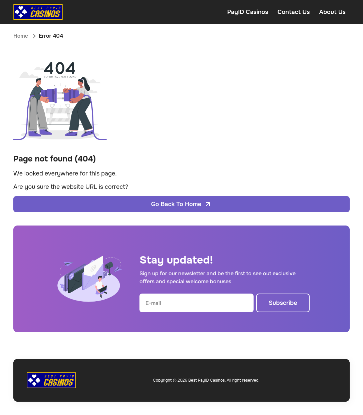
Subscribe (283, 303)
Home (20, 35)
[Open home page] (38, 12)
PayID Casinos (247, 12)
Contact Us (294, 12)
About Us (332, 12)
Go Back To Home (181, 204)
